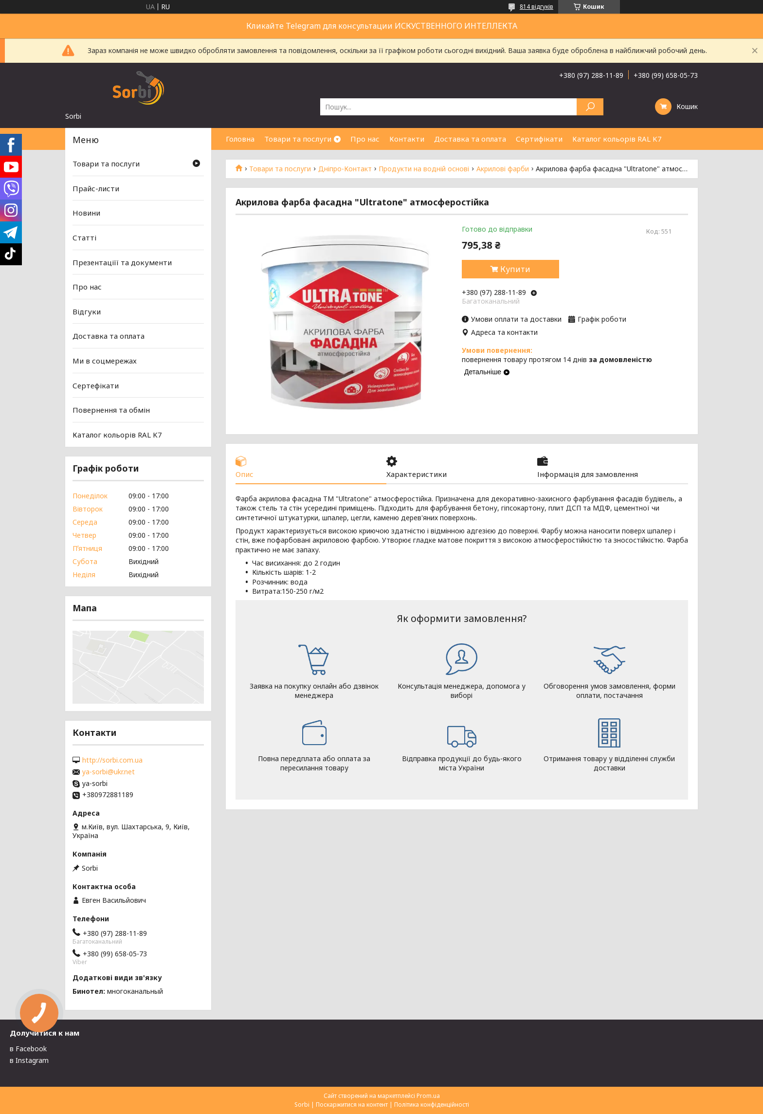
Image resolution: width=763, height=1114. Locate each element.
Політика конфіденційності (431, 1104)
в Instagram (29, 1060)
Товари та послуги (297, 139)
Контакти (406, 139)
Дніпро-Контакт (345, 168)
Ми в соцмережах (105, 360)
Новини (86, 213)
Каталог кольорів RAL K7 (617, 139)
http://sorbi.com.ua (112, 760)
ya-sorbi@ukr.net (108, 771)
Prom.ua (428, 1096)
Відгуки (87, 311)
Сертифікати (539, 139)
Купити (515, 269)
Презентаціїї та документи (122, 262)
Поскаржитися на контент (352, 1104)
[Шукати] (590, 106)
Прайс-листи (96, 188)
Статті (84, 237)
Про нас (365, 139)
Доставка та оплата (470, 139)
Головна (240, 139)
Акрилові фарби (502, 168)
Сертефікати (96, 385)
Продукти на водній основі (424, 168)
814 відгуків (536, 6)
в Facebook (28, 1048)
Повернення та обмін (111, 410)
